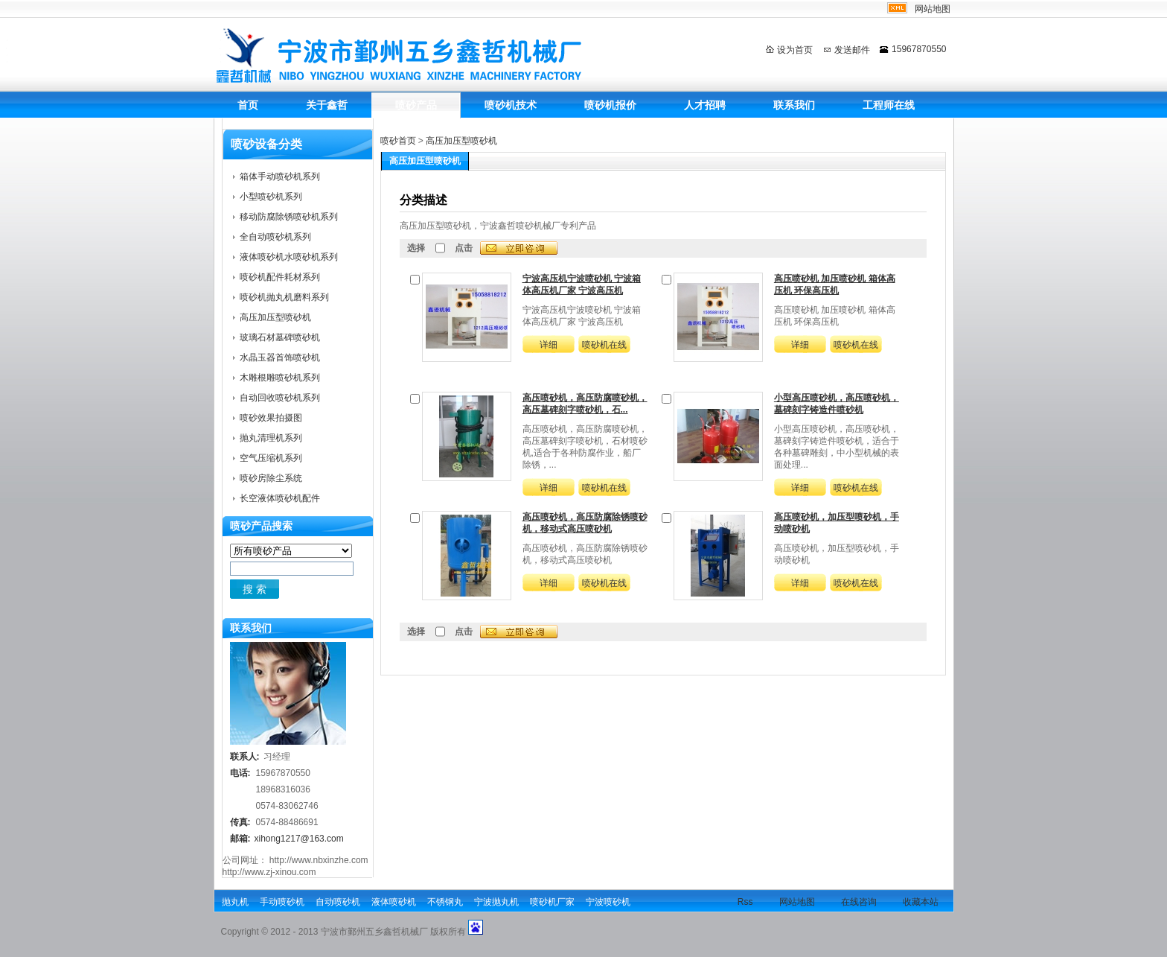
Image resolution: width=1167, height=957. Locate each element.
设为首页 (795, 50)
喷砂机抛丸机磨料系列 (284, 297)
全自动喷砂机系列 (275, 237)
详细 (548, 345)
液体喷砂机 (393, 902)
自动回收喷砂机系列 (280, 397)
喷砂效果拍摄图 (271, 418)
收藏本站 (921, 902)
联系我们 (794, 105)
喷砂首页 (398, 141)
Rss (745, 902)
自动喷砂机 (338, 902)
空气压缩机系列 (271, 458)
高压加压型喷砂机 (461, 141)
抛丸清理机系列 (271, 438)
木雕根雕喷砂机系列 (280, 377)
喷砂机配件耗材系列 (280, 277)
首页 (247, 105)
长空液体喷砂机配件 (280, 498)
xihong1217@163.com (299, 838)
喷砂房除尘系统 (271, 478)
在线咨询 (859, 902)
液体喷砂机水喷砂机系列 (289, 257)
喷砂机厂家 (552, 902)
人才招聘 (705, 105)
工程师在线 (889, 105)
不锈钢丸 (445, 902)
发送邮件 (852, 50)
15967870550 (919, 49)
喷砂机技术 (511, 105)
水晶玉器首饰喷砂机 (280, 357)
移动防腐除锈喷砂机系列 (289, 217)
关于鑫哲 (327, 105)
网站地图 (932, 9)
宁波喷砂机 (608, 902)
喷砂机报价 (610, 105)
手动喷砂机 (282, 902)
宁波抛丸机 (496, 902)
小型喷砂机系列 (271, 196)
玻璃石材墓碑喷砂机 (280, 337)
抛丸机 (235, 902)
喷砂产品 (416, 105)
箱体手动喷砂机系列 (280, 176)
